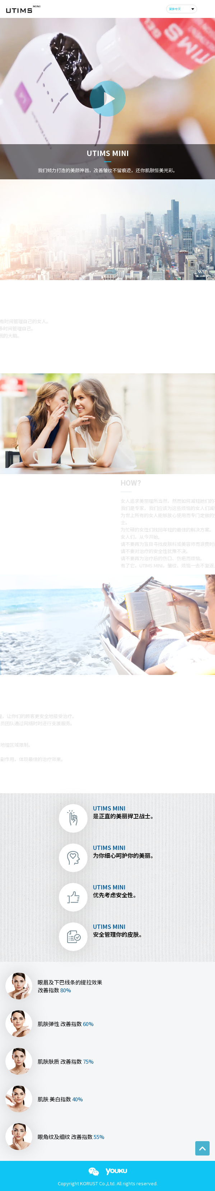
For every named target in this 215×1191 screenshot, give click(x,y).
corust (22, 9)
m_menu (204, 9)
